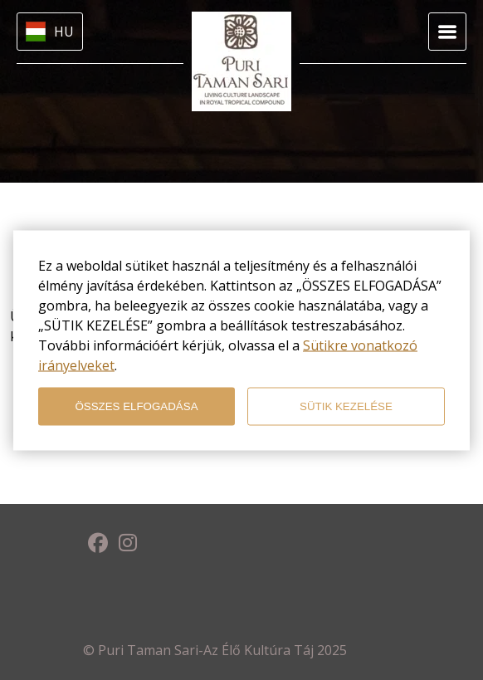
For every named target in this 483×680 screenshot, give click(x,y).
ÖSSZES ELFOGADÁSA (136, 406)
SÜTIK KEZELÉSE (346, 406)
